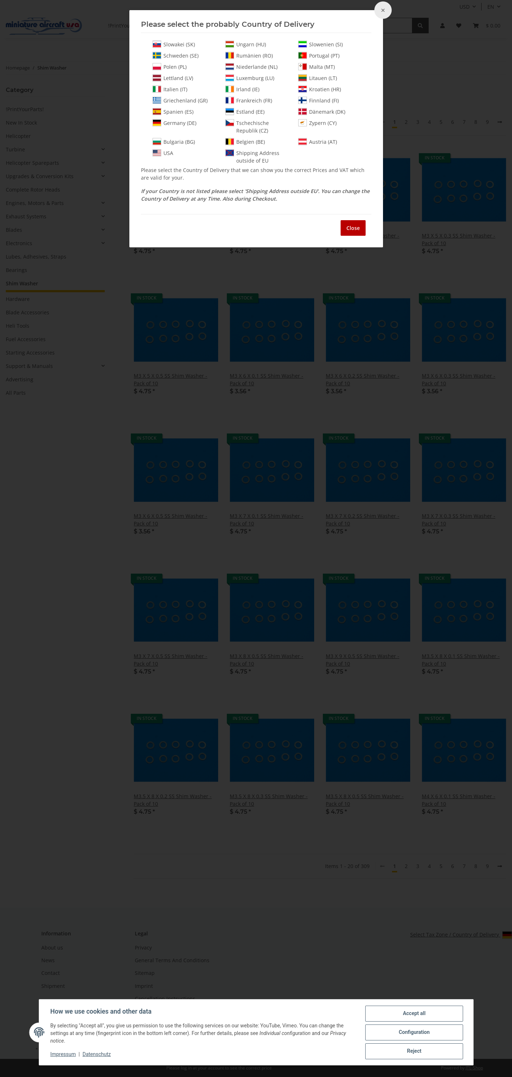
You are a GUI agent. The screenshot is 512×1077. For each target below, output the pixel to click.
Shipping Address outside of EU (252, 156)
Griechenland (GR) (180, 100)
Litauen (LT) (317, 77)
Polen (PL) (170, 66)
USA (163, 152)
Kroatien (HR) (319, 89)
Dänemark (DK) (321, 111)
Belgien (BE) (245, 141)
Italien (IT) (170, 89)
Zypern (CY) (317, 122)
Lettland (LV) (173, 77)
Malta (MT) (316, 66)
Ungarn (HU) (245, 44)
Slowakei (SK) (174, 44)
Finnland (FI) (318, 100)
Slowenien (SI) (320, 44)
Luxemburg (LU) (249, 77)
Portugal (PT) (319, 55)
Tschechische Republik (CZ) (247, 126)
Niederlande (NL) (251, 66)
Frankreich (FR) (248, 100)
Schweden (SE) (176, 55)
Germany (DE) (174, 122)
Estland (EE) (245, 111)
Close (353, 228)
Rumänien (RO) (249, 55)
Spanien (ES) (173, 111)
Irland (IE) (242, 89)
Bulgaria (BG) (174, 141)
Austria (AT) (317, 141)
